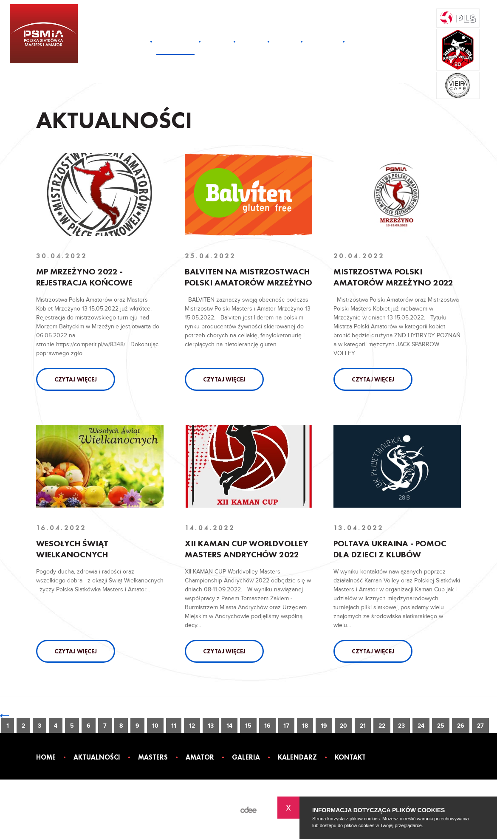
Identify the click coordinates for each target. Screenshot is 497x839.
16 (267, 725)
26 (460, 725)
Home (138, 41)
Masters (217, 41)
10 (155, 725)
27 (480, 725)
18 (305, 725)
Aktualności (175, 41)
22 (381, 725)
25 (440, 725)
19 (324, 725)
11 (173, 725)
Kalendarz (323, 41)
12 (192, 725)
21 (363, 725)
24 (421, 725)
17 (286, 725)
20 (343, 725)
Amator (251, 41)
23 (401, 725)
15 (248, 725)
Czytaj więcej (75, 379)
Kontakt (362, 41)
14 (229, 725)
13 (211, 725)
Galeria (285, 41)
